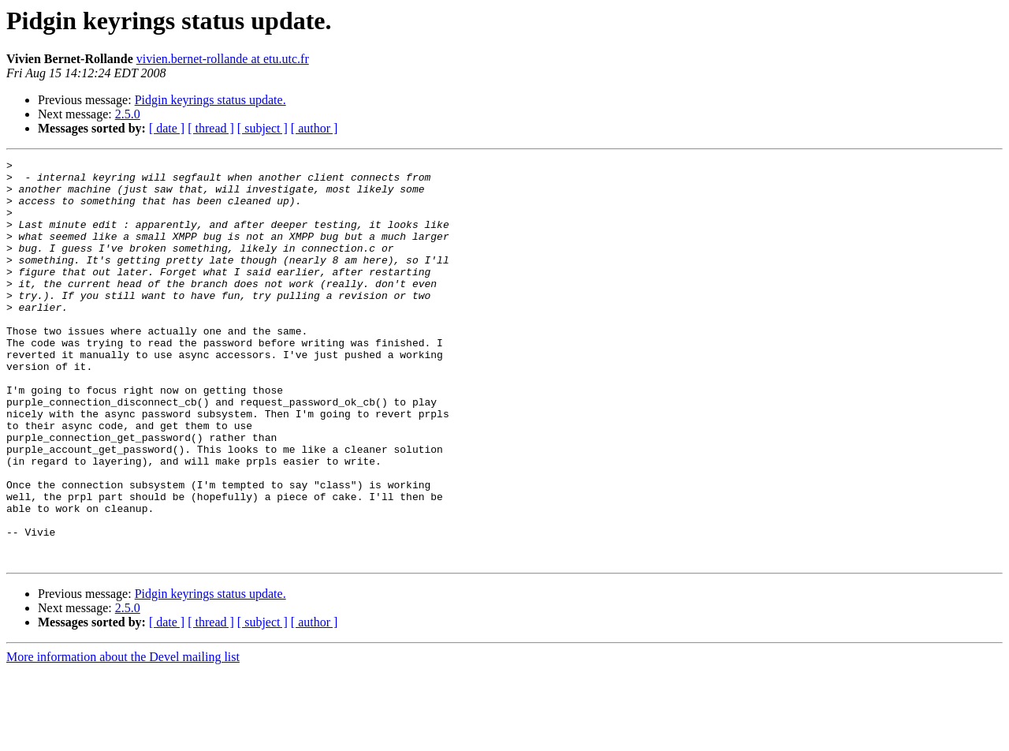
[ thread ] (211, 128)
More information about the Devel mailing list (123, 737)
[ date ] (166, 128)
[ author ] (314, 128)
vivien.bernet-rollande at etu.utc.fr (222, 58)
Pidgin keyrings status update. (210, 99)
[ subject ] (262, 128)
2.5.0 (127, 114)
